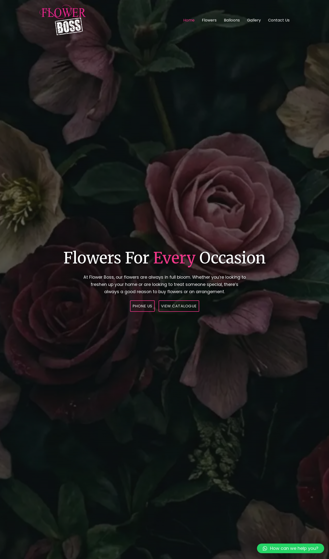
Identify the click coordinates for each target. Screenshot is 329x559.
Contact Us (279, 20)
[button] (290, 548)
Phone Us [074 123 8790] (142, 306)
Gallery (254, 20)
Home (189, 20)
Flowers (209, 20)
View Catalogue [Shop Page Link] (179, 306)
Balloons (232, 20)
